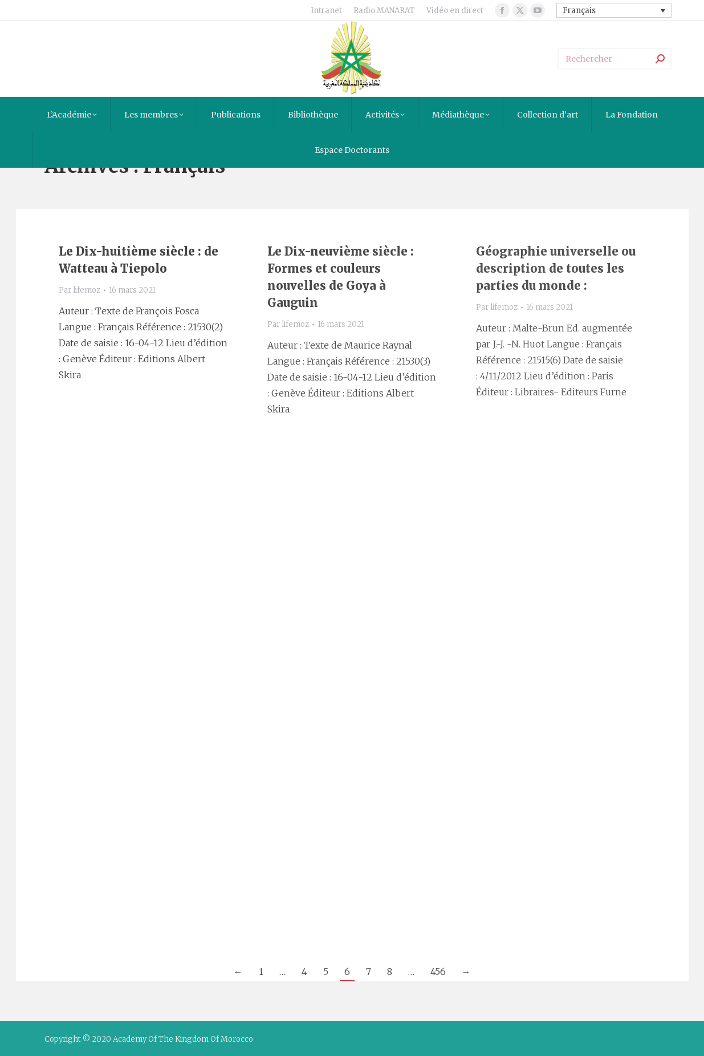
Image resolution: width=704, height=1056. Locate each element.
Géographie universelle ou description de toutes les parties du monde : (556, 268)
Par (79, 290)
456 (438, 971)
